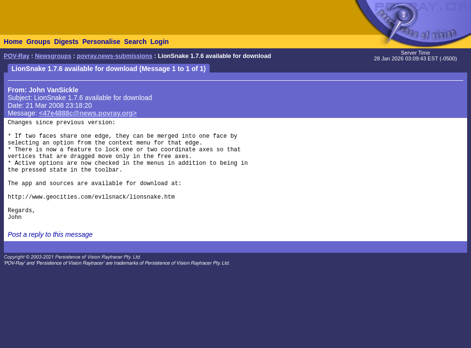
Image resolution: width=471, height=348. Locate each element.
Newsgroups (53, 56)
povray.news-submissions (115, 56)
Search (135, 41)
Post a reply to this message (50, 234)
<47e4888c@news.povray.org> (88, 113)
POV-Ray (16, 56)
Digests (66, 41)
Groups (38, 41)
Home (13, 41)
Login (159, 41)
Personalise (101, 41)
